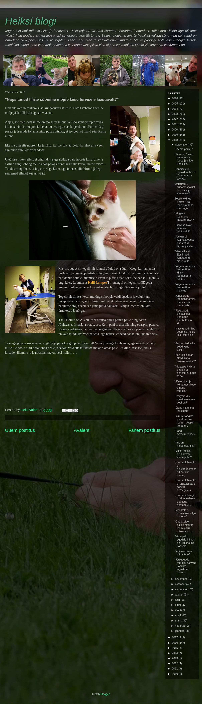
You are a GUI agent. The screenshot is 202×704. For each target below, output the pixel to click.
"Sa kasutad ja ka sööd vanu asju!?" (184, 346)
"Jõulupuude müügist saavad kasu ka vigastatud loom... (185, 566)
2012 (175, 663)
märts (178, 620)
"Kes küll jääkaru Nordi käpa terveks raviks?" (185, 358)
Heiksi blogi (30, 21)
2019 (175, 134)
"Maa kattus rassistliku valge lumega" (185, 513)
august (179, 594)
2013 (175, 658)
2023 (175, 114)
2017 (175, 637)
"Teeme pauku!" (183, 149)
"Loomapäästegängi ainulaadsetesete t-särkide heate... (185, 469)
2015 (175, 647)
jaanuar (180, 631)
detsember (181, 144)
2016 (175, 642)
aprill (178, 615)
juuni (178, 605)
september (181, 589)
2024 (175, 108)
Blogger (105, 694)
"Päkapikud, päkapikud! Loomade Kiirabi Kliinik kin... (183, 317)
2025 (175, 103)
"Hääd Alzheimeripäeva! (184, 434)
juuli (178, 599)
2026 (175, 98)
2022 (175, 119)
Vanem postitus (144, 430)
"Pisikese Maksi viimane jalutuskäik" (183, 228)
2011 (175, 668)
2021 (175, 124)
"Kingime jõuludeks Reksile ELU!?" (184, 216)
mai (177, 610)
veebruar (180, 625)
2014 (175, 653)
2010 (175, 673)
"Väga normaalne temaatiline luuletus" (184, 287)
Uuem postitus (20, 430)
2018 (175, 140)
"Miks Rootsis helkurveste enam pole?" (183, 454)
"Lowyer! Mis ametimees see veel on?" (184, 399)
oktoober (180, 584)
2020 (175, 129)
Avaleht (81, 430)
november (181, 579)
